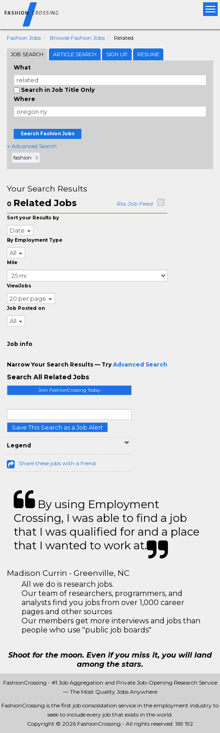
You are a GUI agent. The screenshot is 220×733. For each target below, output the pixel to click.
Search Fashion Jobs (48, 134)
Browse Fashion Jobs (77, 37)
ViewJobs (19, 286)
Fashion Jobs (24, 37)
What (22, 67)
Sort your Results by (33, 218)
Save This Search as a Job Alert (57, 427)
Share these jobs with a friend (57, 463)
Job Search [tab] (27, 54)
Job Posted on (26, 308)
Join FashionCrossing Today (69, 390)
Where (24, 99)
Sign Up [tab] (117, 54)
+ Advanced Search (32, 146)
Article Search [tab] (75, 54)
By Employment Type (34, 240)
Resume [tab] (148, 54)
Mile (12, 263)
